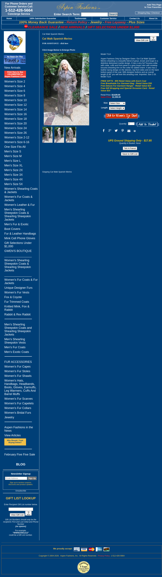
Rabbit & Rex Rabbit (17, 314)
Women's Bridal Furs (17, 412)
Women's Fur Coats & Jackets (18, 198)
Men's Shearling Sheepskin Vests (15, 341)
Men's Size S (12, 151)
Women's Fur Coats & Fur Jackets (21, 281)
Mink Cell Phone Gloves (19, 238)
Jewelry (9, 417)
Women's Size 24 (15, 128)
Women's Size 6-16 (16, 142)
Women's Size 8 (14, 95)
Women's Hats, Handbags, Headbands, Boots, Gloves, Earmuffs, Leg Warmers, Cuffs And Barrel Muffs (20, 387)
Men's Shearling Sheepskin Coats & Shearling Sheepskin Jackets (17, 214)
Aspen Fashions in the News (18, 429)
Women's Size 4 (14, 86)
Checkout (155, 13)
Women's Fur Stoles (17, 371)
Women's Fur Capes (17, 366)
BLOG (20, 464)
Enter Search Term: (67, 14)
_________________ (18, 255)
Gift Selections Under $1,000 (18, 244)
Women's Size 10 (15, 100)
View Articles (12, 435)
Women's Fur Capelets (19, 403)
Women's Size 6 (14, 90)
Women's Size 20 (15, 123)
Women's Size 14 (15, 109)
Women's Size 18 (15, 118)
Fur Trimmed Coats (16, 301)
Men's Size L (12, 160)
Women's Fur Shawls (18, 375)
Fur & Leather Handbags (20, 233)
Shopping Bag (144, 13)
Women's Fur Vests (16, 292)
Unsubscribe (20, 491)
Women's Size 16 (15, 114)
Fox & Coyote (13, 297)
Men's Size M (13, 156)
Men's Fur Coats (14, 347)
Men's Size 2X (13, 170)
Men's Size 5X (13, 184)
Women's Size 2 (14, 81)
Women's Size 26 (15, 132)
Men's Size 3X (13, 174)
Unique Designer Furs (18, 287)
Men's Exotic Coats (16, 352)
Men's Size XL (13, 165)
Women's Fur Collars (17, 408)
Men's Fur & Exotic (16, 224)
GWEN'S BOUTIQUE (18, 251)
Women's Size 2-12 (16, 137)
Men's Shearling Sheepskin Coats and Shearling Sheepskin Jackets (18, 329)
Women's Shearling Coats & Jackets (21, 190)
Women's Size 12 (15, 104)
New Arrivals (12, 67)
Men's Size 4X (13, 179)
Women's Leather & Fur (19, 204)
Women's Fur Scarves (18, 398)
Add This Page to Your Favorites (153, 6)
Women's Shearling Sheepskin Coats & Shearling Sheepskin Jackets (17, 265)
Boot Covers (12, 229)
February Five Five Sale (19, 454)
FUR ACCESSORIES (18, 361)
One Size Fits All (15, 146)
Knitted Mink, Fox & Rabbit (16, 308)
